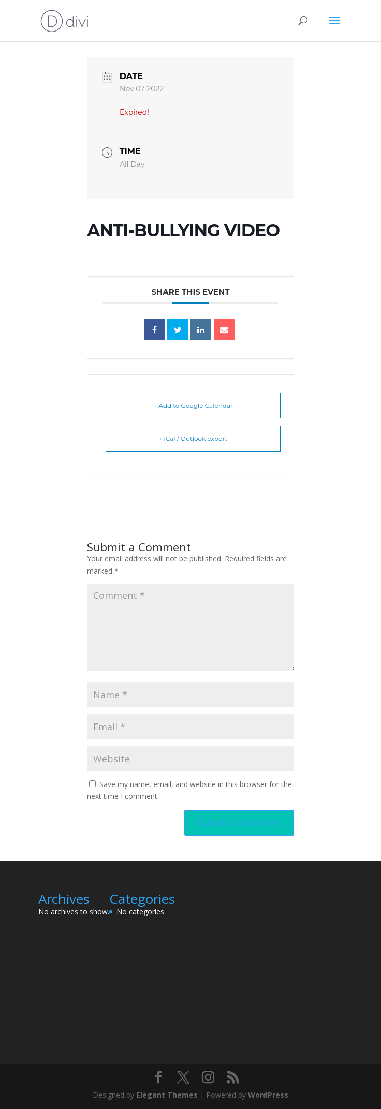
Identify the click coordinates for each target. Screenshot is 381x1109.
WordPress (268, 1095)
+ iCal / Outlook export (193, 438)
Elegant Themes (167, 1095)
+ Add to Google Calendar (193, 405)
